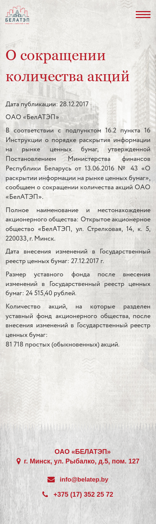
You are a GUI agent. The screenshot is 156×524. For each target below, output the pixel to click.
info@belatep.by (84, 479)
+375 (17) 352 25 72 (83, 494)
